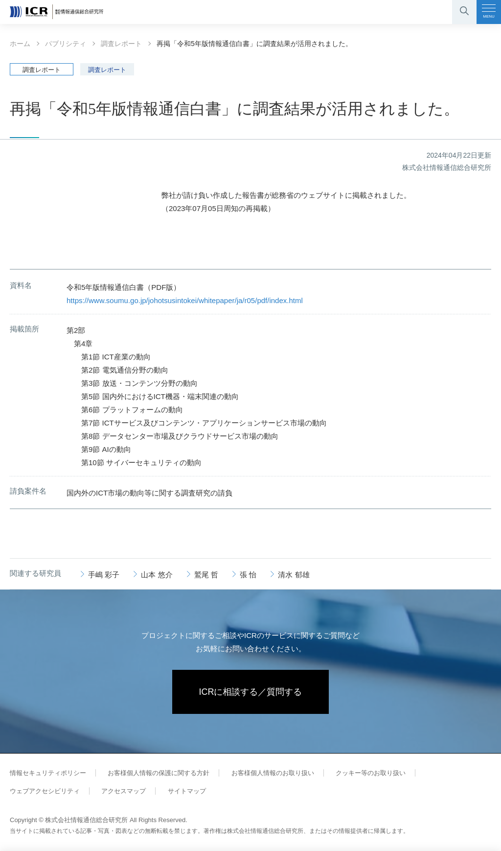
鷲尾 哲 (206, 574)
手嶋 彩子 (103, 574)
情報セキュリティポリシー (48, 773)
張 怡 (248, 574)
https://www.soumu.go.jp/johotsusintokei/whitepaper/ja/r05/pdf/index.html (185, 300)
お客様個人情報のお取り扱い (272, 773)
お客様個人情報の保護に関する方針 (158, 773)
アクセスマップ (123, 791)
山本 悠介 (156, 574)
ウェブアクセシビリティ (45, 791)
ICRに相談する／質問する (250, 692)
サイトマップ (187, 791)
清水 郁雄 (293, 574)
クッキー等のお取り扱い (371, 773)
